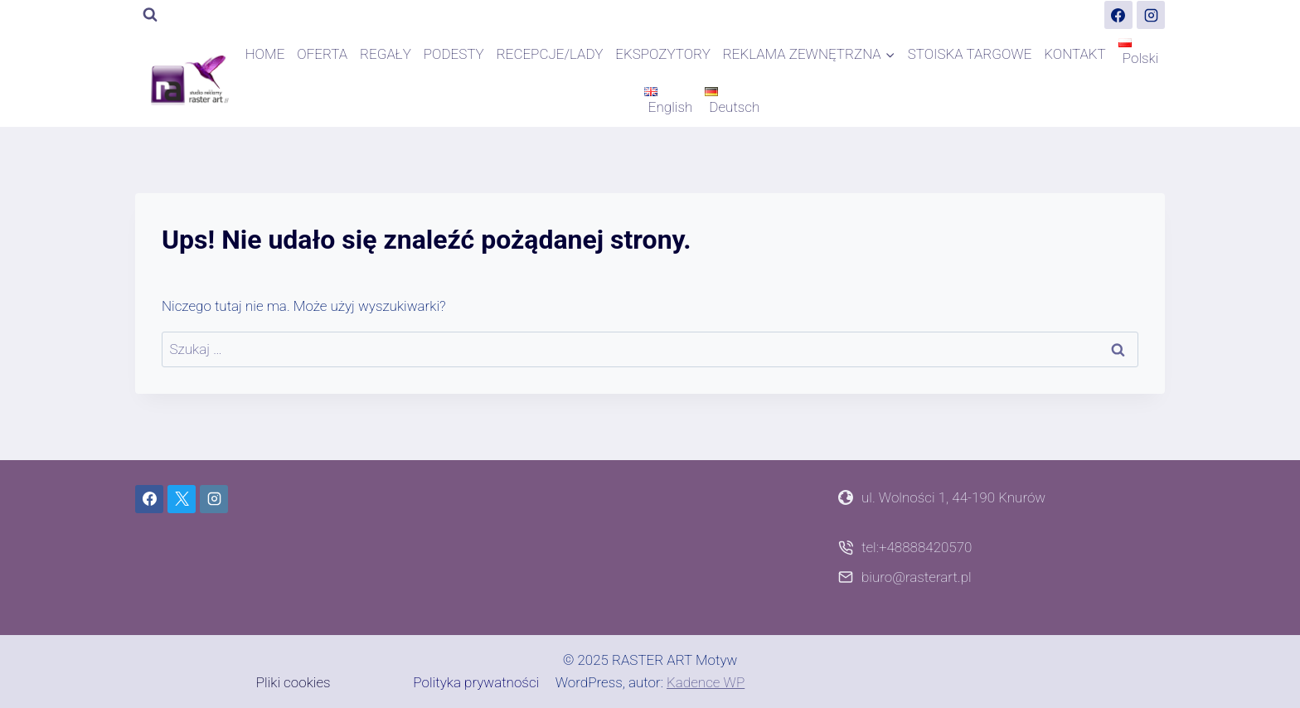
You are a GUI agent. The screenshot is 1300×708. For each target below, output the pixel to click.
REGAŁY (385, 54)
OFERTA (322, 54)
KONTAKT (1074, 54)
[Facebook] (1118, 15)
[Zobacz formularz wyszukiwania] (150, 15)
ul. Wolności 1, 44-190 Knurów (953, 497)
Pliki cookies (293, 682)
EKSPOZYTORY (663, 54)
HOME (265, 54)
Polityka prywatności (476, 682)
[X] (181, 499)
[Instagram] (1151, 15)
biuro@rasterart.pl (916, 577)
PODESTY (454, 54)
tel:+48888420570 (916, 547)
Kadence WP (706, 682)
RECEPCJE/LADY (550, 54)
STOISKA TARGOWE (970, 54)
